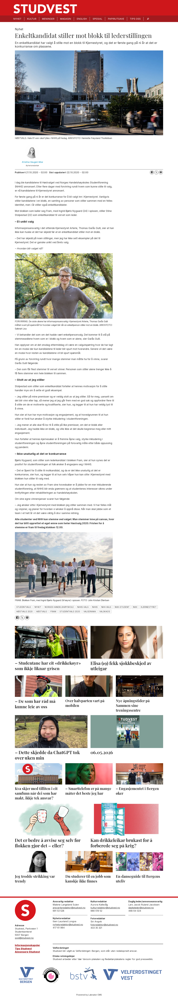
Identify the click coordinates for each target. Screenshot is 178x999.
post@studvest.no (24, 938)
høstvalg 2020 (24, 611)
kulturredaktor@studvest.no (105, 907)
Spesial (97, 18)
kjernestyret (148, 607)
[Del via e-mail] (161, 172)
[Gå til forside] (45, 8)
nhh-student (122, 607)
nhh (135, 607)
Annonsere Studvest (27, 951)
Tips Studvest (23, 948)
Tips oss (135, 18)
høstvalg (41, 611)
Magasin (65, 18)
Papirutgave (116, 18)
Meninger (48, 18)
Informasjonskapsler (27, 945)
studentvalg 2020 (70, 611)
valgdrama (90, 611)
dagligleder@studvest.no (141, 907)
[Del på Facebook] (152, 172)
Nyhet (17, 18)
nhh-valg (106, 607)
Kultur (31, 18)
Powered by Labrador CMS (89, 995)
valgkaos (104, 611)
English (82, 18)
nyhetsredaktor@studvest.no (68, 924)
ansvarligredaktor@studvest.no (69, 907)
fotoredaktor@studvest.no (104, 924)
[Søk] (148, 19)
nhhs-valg (83, 607)
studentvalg (23, 607)
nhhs (95, 607)
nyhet (38, 607)
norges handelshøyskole (59, 607)
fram (53, 611)
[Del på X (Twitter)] (156, 172)
